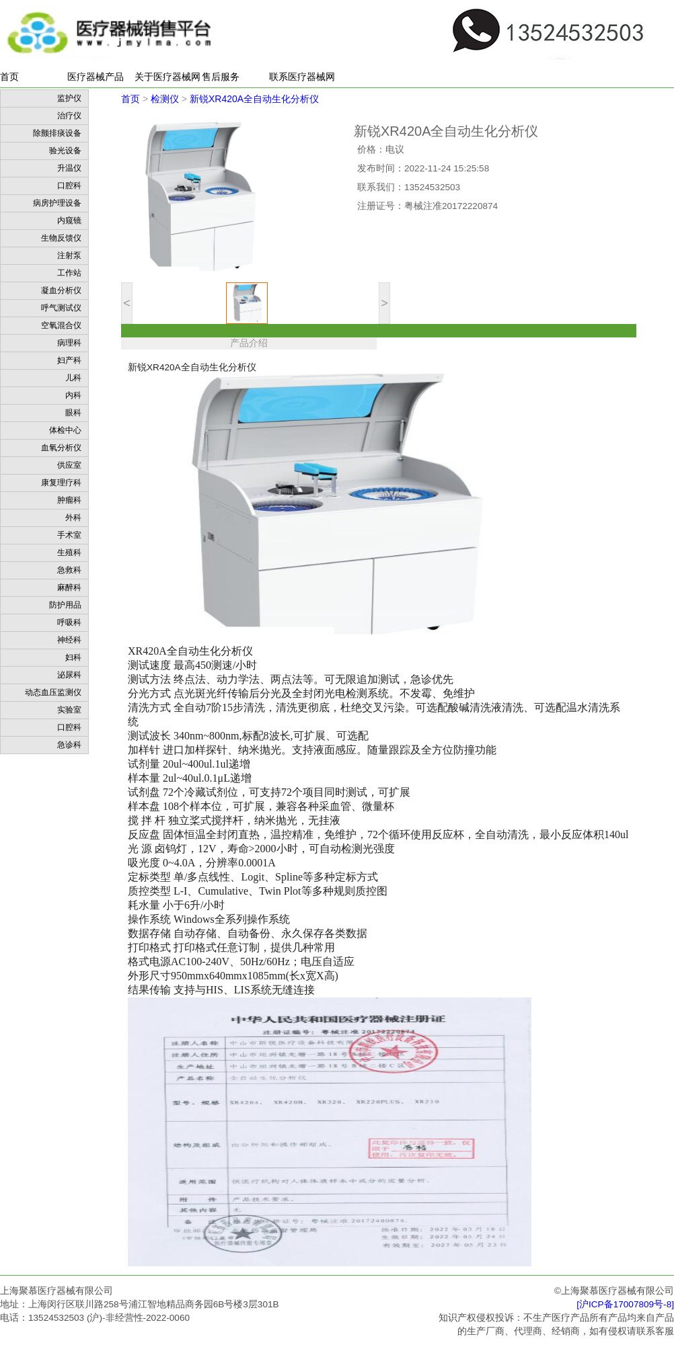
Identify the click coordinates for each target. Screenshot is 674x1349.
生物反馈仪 (61, 238)
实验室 (69, 709)
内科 (73, 395)
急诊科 (69, 744)
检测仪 (165, 98)
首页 (9, 76)
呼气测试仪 (61, 308)
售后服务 (220, 76)
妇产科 (69, 360)
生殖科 (69, 552)
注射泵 (69, 255)
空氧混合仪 (61, 325)
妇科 (73, 657)
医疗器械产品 (95, 76)
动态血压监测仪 (53, 692)
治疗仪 (69, 115)
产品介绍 (249, 343)
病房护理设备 (57, 203)
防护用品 (65, 605)
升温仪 (69, 168)
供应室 (69, 465)
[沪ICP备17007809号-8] (625, 1304)
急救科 (69, 570)
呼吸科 (69, 622)
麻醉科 (69, 587)
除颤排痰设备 (57, 133)
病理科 (69, 343)
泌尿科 (69, 675)
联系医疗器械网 (302, 76)
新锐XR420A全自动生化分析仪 (254, 98)
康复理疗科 (61, 482)
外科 (73, 517)
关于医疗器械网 (167, 76)
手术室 (69, 535)
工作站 (69, 273)
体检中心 (65, 430)
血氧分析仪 (61, 447)
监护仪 (69, 98)
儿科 (73, 377)
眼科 (73, 412)
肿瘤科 (69, 500)
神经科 (69, 640)
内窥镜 (69, 220)
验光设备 (65, 150)
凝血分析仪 (61, 290)
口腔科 (69, 185)
